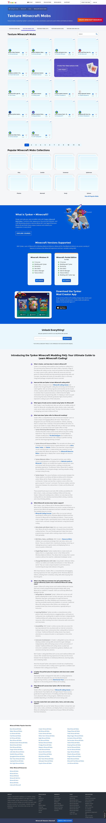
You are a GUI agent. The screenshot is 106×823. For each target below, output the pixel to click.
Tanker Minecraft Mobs (73, 742)
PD (86, 814)
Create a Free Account (65, 820)
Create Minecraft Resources (90, 20)
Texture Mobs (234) (28, 28)
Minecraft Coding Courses (43, 513)
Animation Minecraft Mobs (74, 738)
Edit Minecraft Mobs (44, 731)
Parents (38, 2)
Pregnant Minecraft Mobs (74, 756)
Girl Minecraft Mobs (15, 738)
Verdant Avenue (37, 74)
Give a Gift (57, 800)
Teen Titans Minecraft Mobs (17, 758)
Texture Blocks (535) (57, 28)
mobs (41, 447)
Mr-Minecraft (83, 54)
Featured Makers (59, 805)
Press (40, 801)
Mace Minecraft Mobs (16, 740)
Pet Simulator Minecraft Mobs (75, 740)
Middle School (89, 803)
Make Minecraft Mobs (73, 758)
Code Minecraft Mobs (44, 749)
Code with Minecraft (15, 785)
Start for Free (85, 2)
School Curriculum (90, 798)
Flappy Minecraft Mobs (73, 731)
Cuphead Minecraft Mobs (16, 761)
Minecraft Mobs (14, 771)
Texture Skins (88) (14, 28)
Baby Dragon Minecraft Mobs (75, 736)
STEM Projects (89, 817)
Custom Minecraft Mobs (45, 733)
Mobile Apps (42, 805)
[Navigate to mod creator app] (33, 304)
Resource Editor (67, 539)
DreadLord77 (59, 116)
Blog (40, 796)
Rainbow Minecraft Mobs (45, 742)
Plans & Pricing (58, 807)
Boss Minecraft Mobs (15, 729)
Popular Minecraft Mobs (45, 763)
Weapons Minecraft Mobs (45, 747)
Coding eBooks (43, 808)
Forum (40, 810)
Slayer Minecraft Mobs (73, 752)
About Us (41, 798)
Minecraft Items (14, 780)
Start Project (62, 69)
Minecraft (23, 9)
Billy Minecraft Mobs (44, 756)
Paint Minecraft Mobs (15, 747)
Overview (56, 796)
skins (72, 445)
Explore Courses (23, 233)
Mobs (29, 9)
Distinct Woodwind (84, 116)
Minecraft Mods (14, 782)
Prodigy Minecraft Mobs (45, 745)
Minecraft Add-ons (75, 807)
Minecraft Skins (14, 773)
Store (40, 812)
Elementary (88, 801)
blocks (48, 447)
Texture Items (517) (42, 28)
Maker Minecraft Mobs (16, 731)
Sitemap (41, 807)
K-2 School (88, 808)
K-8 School (88, 810)
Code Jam (72, 812)
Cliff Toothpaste (37, 136)
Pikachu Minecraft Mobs (73, 754)
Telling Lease (36, 95)
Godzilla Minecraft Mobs (16, 754)
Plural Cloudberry (61, 95)
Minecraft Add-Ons (15, 778)
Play (30, 2)
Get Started (39, 280)
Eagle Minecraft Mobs (44, 738)
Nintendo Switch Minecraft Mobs (18, 742)
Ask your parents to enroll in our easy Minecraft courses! (53, 333)
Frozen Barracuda (14, 74)
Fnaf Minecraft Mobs (15, 736)
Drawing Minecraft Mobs (74, 745)
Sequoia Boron (37, 116)
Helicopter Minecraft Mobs (46, 761)
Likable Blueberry (84, 95)
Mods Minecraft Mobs (16, 745)
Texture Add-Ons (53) (73, 28)
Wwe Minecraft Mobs (73, 729)
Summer (56, 810)
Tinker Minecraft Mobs (73, 733)
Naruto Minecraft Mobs (45, 752)
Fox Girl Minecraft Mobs (73, 749)
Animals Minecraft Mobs (45, 754)
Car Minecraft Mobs (15, 733)
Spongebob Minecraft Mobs (17, 756)
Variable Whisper (60, 54)
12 (79, 145)
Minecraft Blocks (14, 776)
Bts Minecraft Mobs (44, 740)
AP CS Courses (89, 807)
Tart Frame (12, 95)
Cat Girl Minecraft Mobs (73, 747)
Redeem (56, 801)
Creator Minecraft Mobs (45, 729)
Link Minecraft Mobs (72, 763)
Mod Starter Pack (58, 680)
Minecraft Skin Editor (76, 801)
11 (73, 145)
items (37, 447)
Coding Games (74, 796)
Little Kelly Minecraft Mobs (17, 752)
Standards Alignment (91, 812)
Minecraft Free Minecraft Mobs (75, 761)
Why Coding (57, 803)
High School (88, 805)
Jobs (40, 803)
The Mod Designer (54, 435)
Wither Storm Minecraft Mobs (47, 736)
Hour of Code (73, 814)
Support (67, 2)
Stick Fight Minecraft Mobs (17, 763)
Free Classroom (89, 800)
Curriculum (57, 798)
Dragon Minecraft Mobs (16, 749)
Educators (47, 2)
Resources (57, 2)
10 (68, 145)
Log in (95, 2)
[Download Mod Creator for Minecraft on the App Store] (61, 307)
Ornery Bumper (14, 54)
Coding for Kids (14, 9)
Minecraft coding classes (60, 385)
